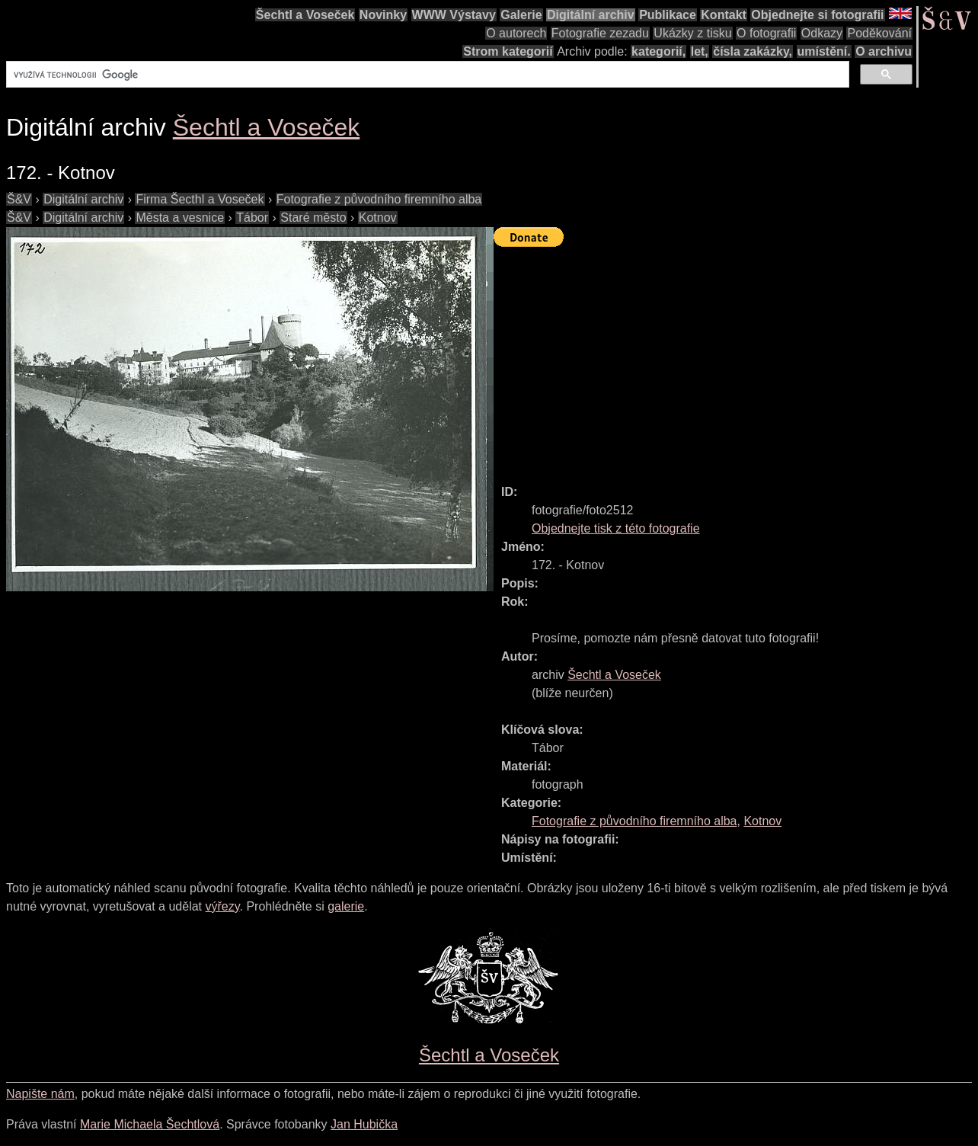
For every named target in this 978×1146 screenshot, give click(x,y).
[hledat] (426, 75)
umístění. (824, 51)
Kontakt (723, 14)
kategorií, (658, 51)
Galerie (521, 14)
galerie (346, 906)
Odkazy (821, 33)
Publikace (667, 14)
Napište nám (40, 1093)
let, (699, 51)
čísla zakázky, (752, 51)
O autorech (516, 33)
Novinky (383, 14)
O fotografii (766, 33)
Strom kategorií (507, 51)
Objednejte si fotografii (817, 14)
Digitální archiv (590, 14)
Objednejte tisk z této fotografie (616, 528)
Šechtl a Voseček (305, 14)
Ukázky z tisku (692, 33)
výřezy (222, 906)
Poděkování (879, 33)
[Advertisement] (736, 359)
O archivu (883, 51)
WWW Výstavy (454, 14)
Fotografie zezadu (600, 33)
